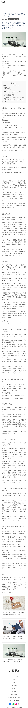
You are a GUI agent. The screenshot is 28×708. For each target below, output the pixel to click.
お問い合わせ (14, 694)
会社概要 (14, 691)
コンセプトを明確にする (9, 95)
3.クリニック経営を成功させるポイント (11, 92)
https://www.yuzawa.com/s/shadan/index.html (14, 323)
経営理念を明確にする (9, 94)
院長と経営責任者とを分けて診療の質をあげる (14, 99)
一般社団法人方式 (8, 90)
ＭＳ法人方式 (7, 87)
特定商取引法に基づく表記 (14, 697)
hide (15, 83)
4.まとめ (4, 101)
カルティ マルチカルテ (13, 676)
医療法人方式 (7, 88)
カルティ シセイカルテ (13, 679)
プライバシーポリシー (14, 700)
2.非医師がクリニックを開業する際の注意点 (12, 91)
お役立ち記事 (14, 685)
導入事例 (14, 688)
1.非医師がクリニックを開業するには (11, 85)
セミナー (14, 682)
